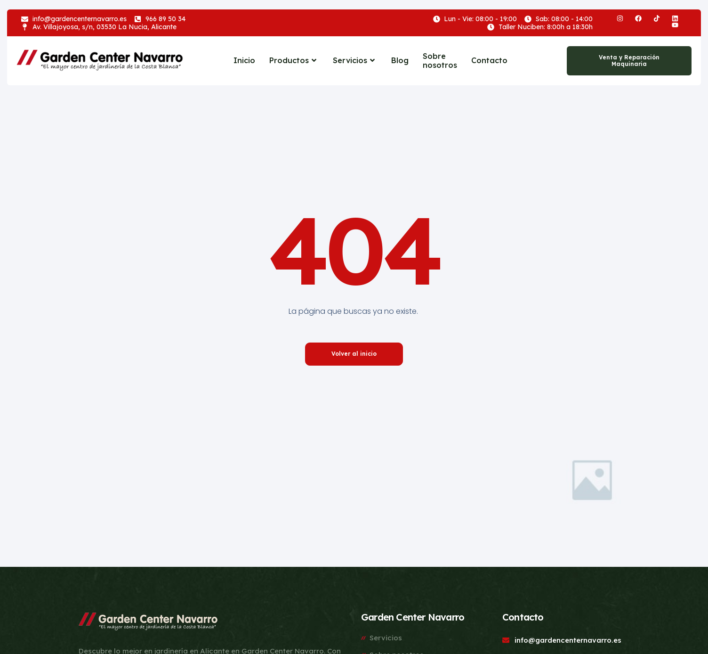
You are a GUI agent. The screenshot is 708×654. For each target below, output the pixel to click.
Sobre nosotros (440, 60)
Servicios (355, 60)
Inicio (244, 60)
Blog (400, 60)
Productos (294, 60)
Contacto (489, 60)
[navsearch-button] (545, 60)
